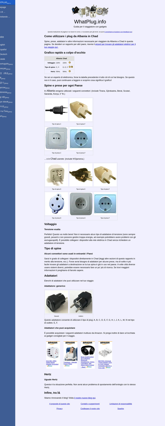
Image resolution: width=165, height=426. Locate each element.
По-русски (8, 87)
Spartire (123, 409)
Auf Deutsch (6, 54)
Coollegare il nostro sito (92, 409)
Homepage (6, 7)
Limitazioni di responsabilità (123, 404)
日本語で (7, 83)
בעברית (6, 116)
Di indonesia (9, 92)
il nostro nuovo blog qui (87, 398)
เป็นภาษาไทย (9, 111)
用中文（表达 (9, 73)
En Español (6, 49)
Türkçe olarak (9, 102)
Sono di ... (6, 12)
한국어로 (7, 106)
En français (8, 68)
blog (3, 25)
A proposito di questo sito (62, 404)
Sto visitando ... (8, 17)
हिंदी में (6, 78)
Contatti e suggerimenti (92, 404)
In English (5, 45)
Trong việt (7, 97)
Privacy (62, 409)
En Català (5, 59)
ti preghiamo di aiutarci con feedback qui (121, 32)
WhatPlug (8, 2)
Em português (9, 64)
